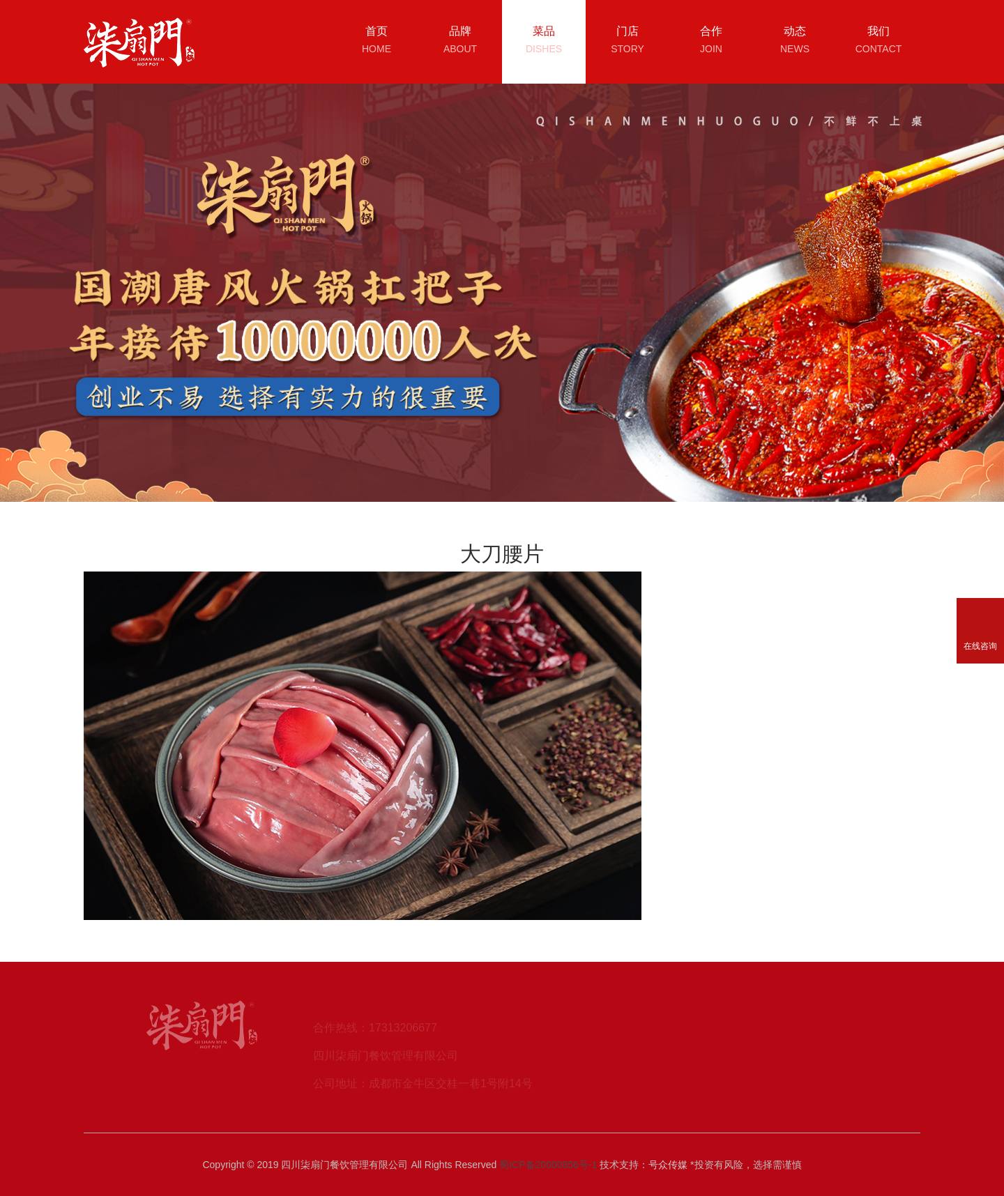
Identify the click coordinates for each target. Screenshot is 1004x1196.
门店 (627, 42)
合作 (711, 42)
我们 (878, 42)
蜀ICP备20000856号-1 (548, 1164)
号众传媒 (667, 1164)
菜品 (544, 42)
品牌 (460, 42)
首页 (376, 42)
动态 (795, 42)
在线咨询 (980, 646)
